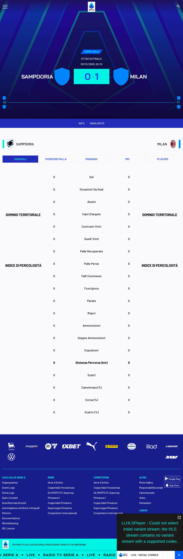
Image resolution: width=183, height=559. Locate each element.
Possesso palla (55, 159)
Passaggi (91, 159)
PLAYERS (162, 159)
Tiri (127, 159)
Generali (20, 159)
